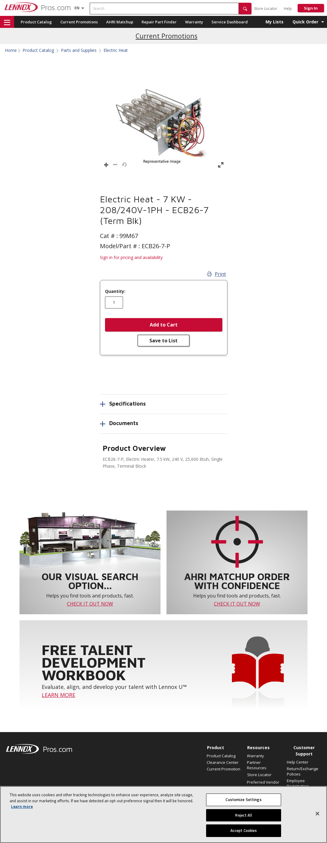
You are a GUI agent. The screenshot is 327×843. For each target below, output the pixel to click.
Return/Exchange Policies (302, 771)
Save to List (163, 340)
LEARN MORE (58, 695)
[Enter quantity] (114, 302)
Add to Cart (164, 324)
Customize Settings (243, 800)
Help (288, 8)
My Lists (275, 22)
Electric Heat (116, 50)
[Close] (317, 813)
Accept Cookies (243, 830)
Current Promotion (223, 769)
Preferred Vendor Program (263, 784)
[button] (245, 8)
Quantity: (115, 291)
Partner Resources (256, 765)
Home (11, 50)
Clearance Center (222, 762)
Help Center (297, 762)
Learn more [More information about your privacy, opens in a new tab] (22, 806)
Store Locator (265, 8)
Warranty (194, 22)
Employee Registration (298, 783)
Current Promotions (79, 22)
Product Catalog (36, 22)
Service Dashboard (230, 22)
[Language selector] (76, 7)
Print (216, 274)
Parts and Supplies (79, 50)
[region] (163, 814)
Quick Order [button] (305, 22)
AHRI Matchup (119, 22)
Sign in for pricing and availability (131, 257)
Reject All (243, 815)
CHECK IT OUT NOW (90, 603)
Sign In (311, 8)
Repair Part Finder (159, 22)
